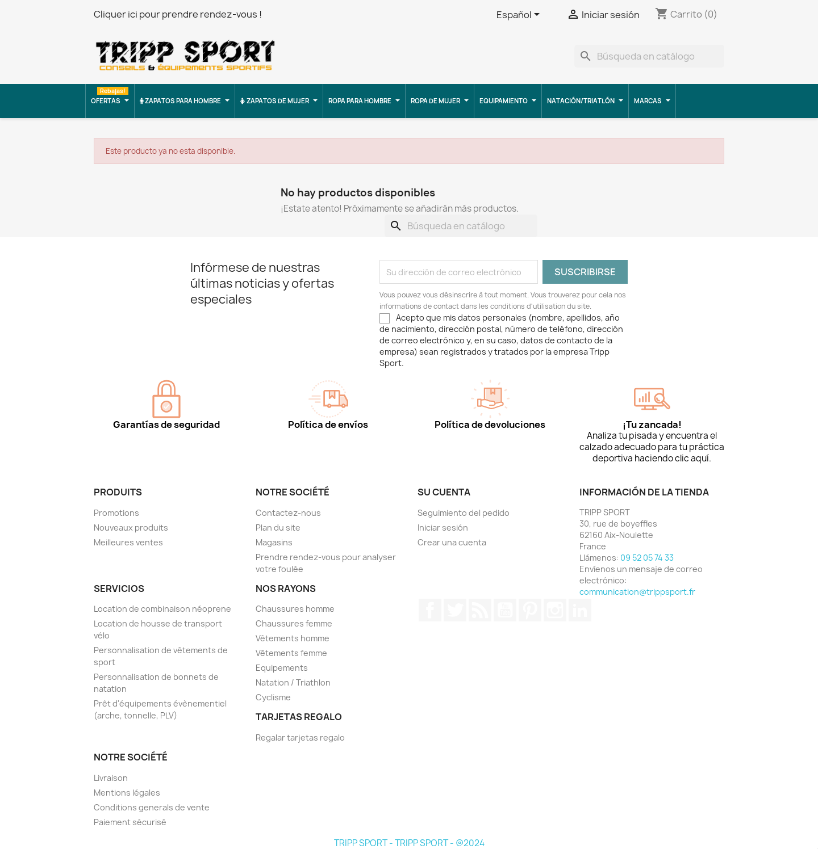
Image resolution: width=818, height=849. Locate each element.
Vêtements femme (291, 653)
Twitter (455, 610)
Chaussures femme (294, 623)
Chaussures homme (295, 608)
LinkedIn (580, 610)
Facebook (430, 610)
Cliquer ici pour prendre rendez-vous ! (178, 14)
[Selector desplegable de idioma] (520, 15)
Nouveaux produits (131, 527)
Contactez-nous (288, 512)
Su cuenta (444, 492)
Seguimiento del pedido (464, 512)
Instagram (555, 610)
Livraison (111, 777)
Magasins (274, 542)
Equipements (282, 667)
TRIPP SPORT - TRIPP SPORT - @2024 (409, 843)
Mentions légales (127, 792)
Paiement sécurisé (130, 822)
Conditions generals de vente (152, 807)
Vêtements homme (292, 638)
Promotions (116, 512)
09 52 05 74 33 (647, 557)
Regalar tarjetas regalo (300, 737)
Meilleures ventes (128, 542)
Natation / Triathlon (293, 682)
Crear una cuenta (452, 542)
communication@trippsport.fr (637, 591)
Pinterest (530, 610)
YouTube (505, 610)
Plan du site (278, 527)
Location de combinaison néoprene (162, 608)
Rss (480, 610)
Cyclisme (273, 697)
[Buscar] (649, 56)
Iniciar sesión (443, 527)
